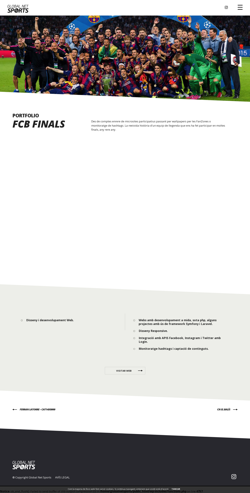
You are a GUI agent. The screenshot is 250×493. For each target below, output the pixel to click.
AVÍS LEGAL (62, 477)
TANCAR (176, 488)
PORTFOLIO (25, 115)
